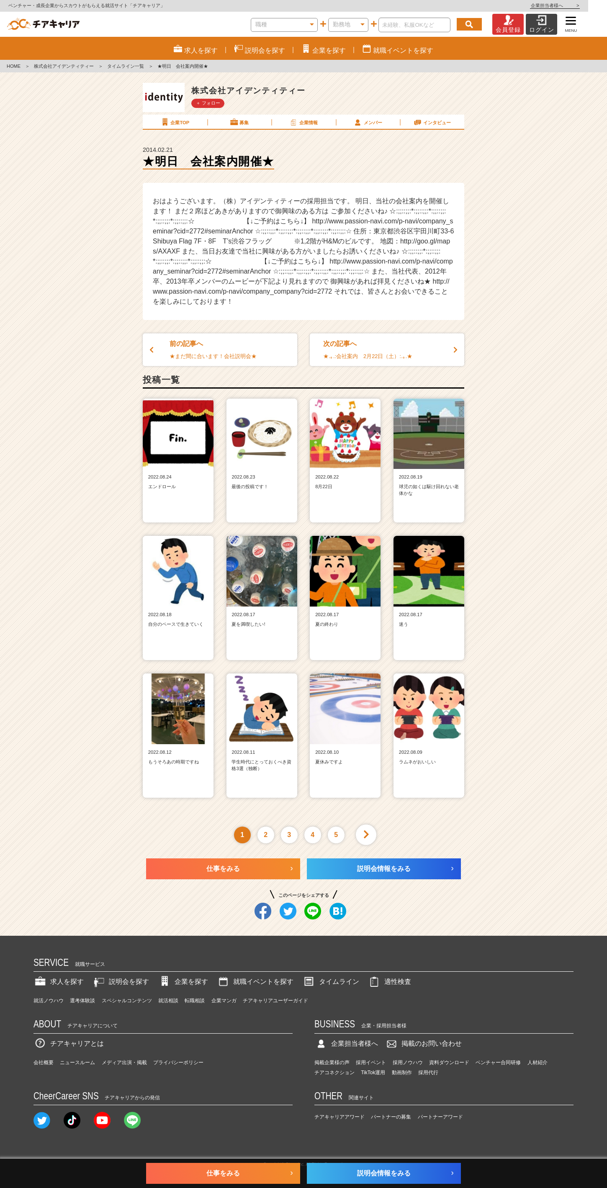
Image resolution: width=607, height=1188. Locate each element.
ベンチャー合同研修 (498, 1062)
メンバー (367, 122)
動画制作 (402, 1072)
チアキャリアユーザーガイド (275, 1001)
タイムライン (330, 981)
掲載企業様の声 (332, 1062)
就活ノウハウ (48, 1001)
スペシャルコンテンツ (127, 1001)
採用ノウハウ (408, 1062)
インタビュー (432, 122)
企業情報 (303, 122)
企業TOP (174, 122)
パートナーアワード (440, 1117)
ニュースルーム (77, 1062)
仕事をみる (223, 868)
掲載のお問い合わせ (423, 1043)
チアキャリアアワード (339, 1117)
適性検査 (389, 981)
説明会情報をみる (384, 868)
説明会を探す (120, 981)
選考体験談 (82, 1001)
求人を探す (58, 981)
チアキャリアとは (68, 1043)
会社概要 (43, 1062)
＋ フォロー (208, 102)
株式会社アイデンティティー (64, 66)
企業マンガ (224, 1001)
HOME (14, 66)
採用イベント (371, 1062)
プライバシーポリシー (178, 1062)
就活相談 (168, 1001)
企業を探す (183, 981)
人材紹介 (537, 1062)
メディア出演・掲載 (124, 1062)
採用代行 (428, 1072)
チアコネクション (334, 1072)
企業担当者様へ (573, 5)
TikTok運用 (373, 1072)
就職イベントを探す (254, 981)
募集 (239, 122)
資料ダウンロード (449, 1062)
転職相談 (195, 1001)
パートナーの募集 (391, 1117)
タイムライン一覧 (125, 66)
